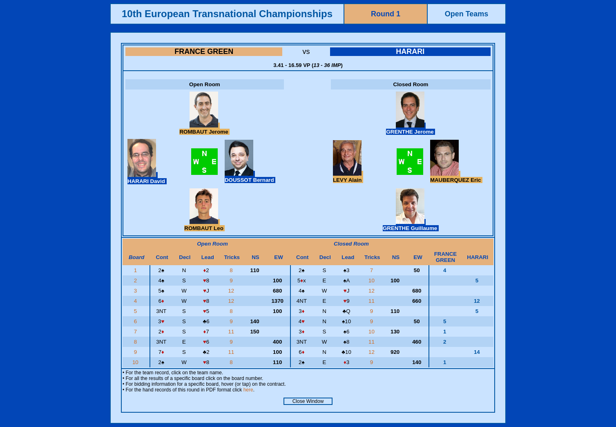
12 (232, 291)
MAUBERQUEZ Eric (456, 177)
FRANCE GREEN (203, 51)
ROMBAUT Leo (204, 225)
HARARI (410, 51)
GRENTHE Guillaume (411, 225)
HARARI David (147, 178)
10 (372, 280)
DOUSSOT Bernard (250, 177)
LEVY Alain (348, 177)
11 (372, 301)
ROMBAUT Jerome (204, 129)
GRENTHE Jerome (410, 129)
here (248, 390)
